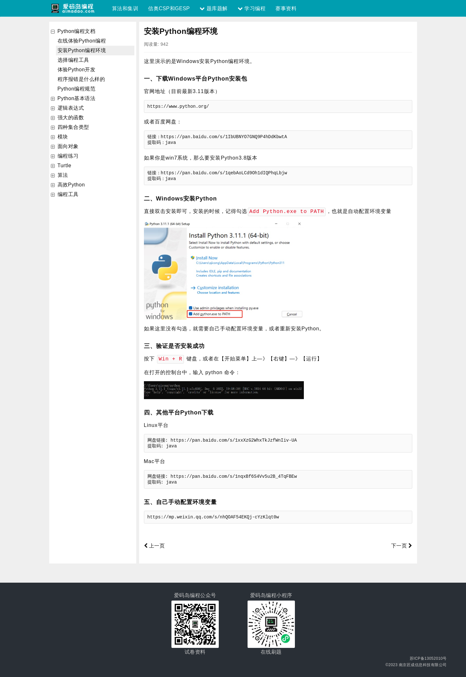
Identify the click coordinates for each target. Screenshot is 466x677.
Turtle (64, 165)
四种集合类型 (73, 127)
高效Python (71, 184)
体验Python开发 (77, 69)
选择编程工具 (73, 60)
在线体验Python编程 (82, 40)
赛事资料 (285, 8)
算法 (63, 175)
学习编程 (251, 8)
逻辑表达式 (71, 108)
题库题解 (213, 8)
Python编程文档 (77, 31)
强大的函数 (71, 117)
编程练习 (68, 156)
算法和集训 (125, 8)
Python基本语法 (77, 98)
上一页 (154, 545)
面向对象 (68, 146)
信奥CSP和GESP (169, 8)
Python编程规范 (77, 88)
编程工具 (68, 194)
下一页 (401, 545)
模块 (63, 136)
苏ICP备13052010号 (428, 658)
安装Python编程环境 (82, 50)
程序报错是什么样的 (81, 79)
